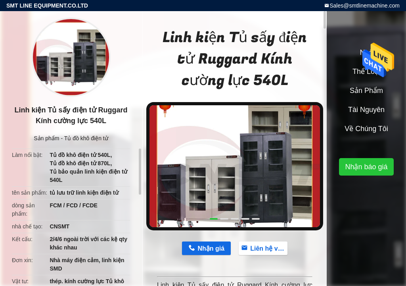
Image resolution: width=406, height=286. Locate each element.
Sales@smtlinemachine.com (364, 5)
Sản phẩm (46, 138)
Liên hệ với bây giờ (268, 248)
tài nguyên (366, 110)
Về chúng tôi (366, 129)
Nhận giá (210, 248)
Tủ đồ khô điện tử (86, 138)
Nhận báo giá (366, 167)
